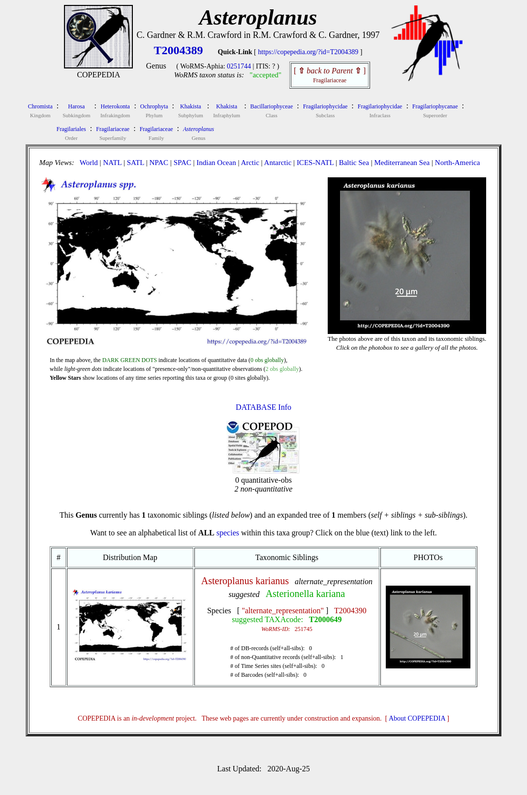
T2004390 (350, 610)
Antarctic (278, 162)
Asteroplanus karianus (245, 580)
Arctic (250, 162)
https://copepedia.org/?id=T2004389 (308, 52)
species (228, 533)
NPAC (158, 162)
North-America (457, 162)
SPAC (182, 162)
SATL (135, 162)
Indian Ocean (216, 162)
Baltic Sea (354, 162)
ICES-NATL (315, 162)
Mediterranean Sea (402, 162)
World (89, 162)
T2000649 (325, 619)
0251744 (239, 66)
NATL (112, 162)
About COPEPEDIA (417, 718)
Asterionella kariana (305, 593)
